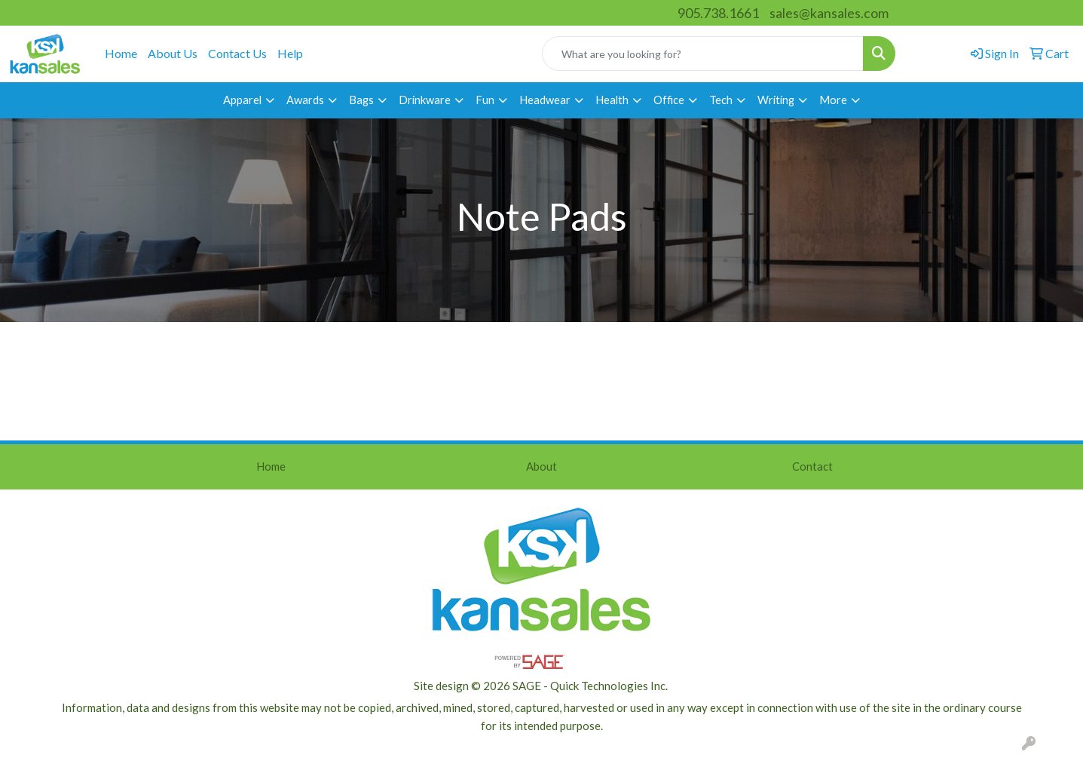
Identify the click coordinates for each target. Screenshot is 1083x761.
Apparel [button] (242, 100)
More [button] (833, 100)
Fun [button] (485, 100)
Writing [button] (775, 100)
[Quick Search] (703, 53)
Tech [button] (721, 100)
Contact (812, 466)
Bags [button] (361, 100)
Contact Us (237, 53)
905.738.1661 (718, 13)
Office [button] (668, 100)
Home (121, 53)
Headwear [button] (545, 100)
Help (290, 53)
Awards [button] (305, 100)
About (541, 466)
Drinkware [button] (425, 100)
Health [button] (612, 100)
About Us (172, 53)
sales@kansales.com (829, 13)
